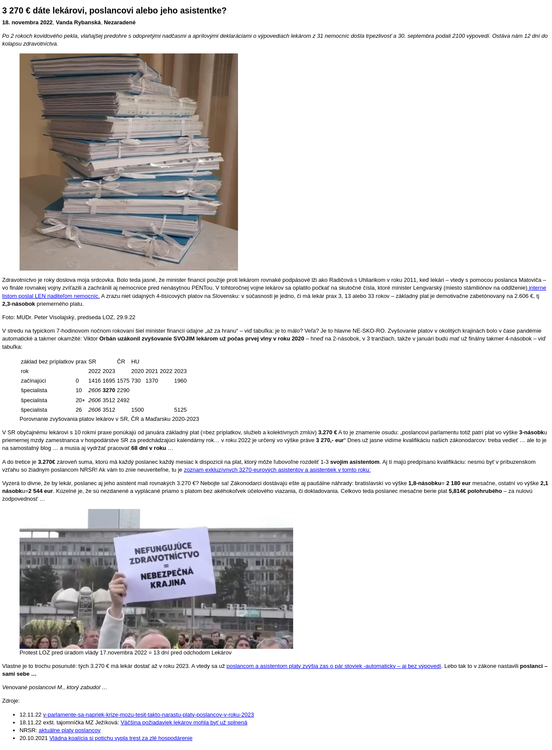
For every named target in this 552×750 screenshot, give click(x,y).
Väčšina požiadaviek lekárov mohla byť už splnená (184, 722)
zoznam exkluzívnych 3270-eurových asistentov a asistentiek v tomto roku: (277, 469)
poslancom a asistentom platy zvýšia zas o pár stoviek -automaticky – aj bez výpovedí (334, 666)
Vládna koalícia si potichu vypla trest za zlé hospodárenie (121, 738)
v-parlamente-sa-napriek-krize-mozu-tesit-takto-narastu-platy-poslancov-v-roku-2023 (148, 714)
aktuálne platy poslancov (69, 730)
